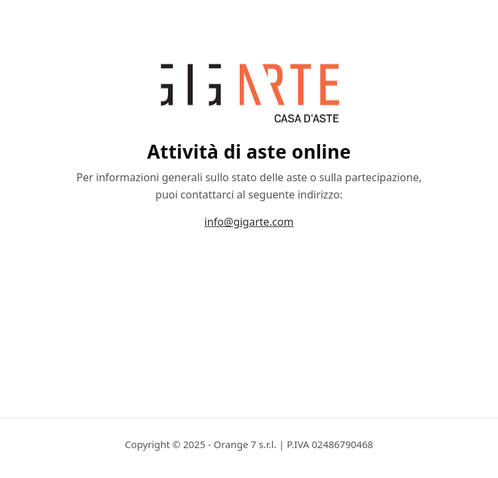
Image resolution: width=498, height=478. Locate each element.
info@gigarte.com (249, 221)
